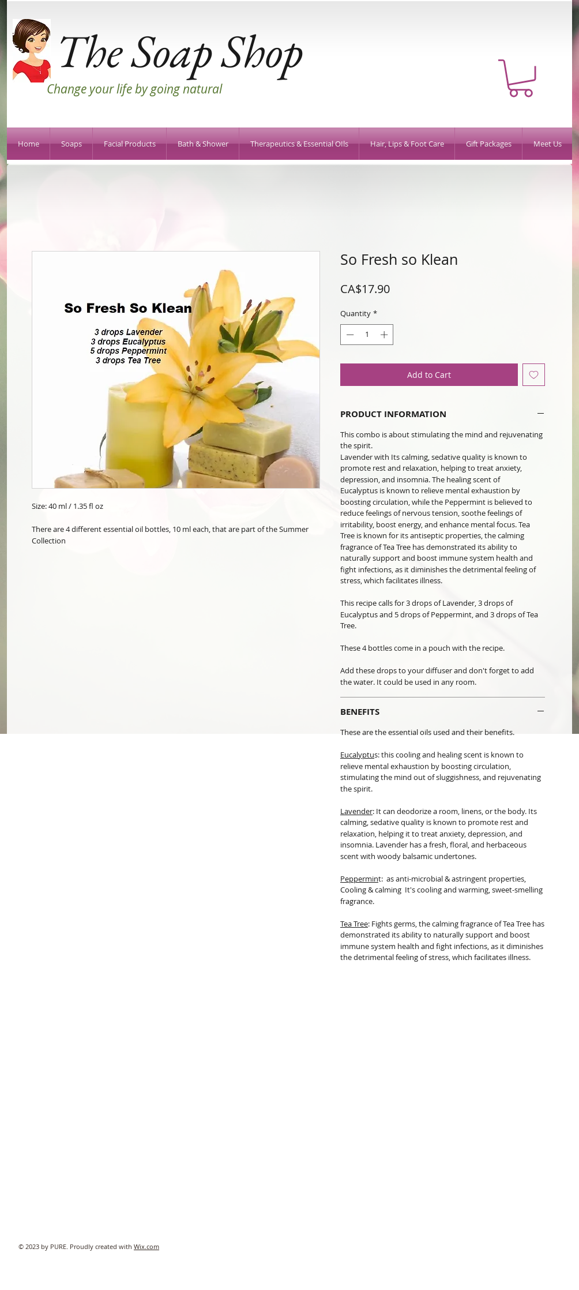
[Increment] (385, 334)
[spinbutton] (367, 334)
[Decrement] (349, 334)
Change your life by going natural (134, 89)
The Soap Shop (179, 50)
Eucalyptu (357, 754)
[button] (520, 78)
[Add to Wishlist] (533, 374)
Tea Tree (354, 923)
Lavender (356, 811)
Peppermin (359, 878)
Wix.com (146, 1246)
